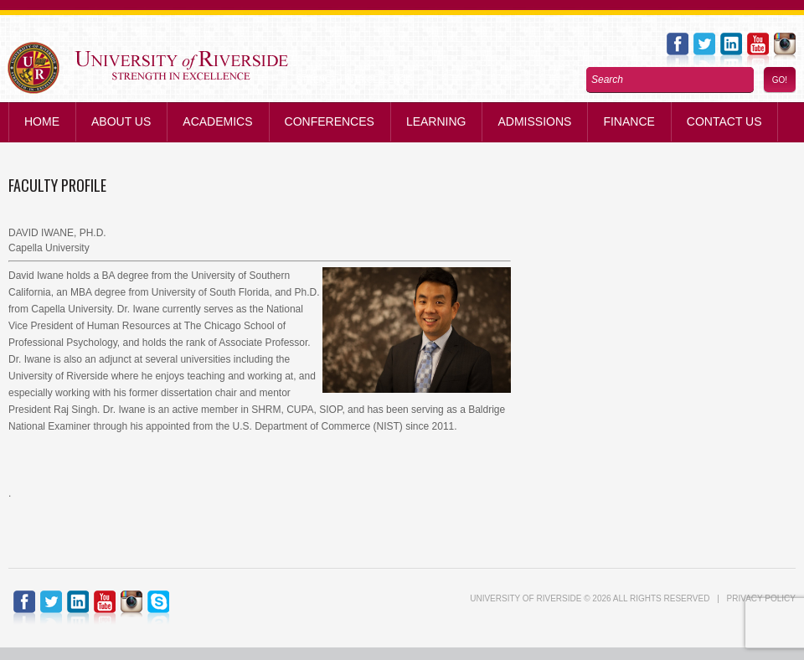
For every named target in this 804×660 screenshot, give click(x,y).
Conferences (329, 121)
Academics (217, 121)
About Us (121, 121)
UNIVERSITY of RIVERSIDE (525, 598)
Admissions (534, 121)
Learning (436, 121)
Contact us (724, 121)
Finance (628, 121)
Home (41, 121)
